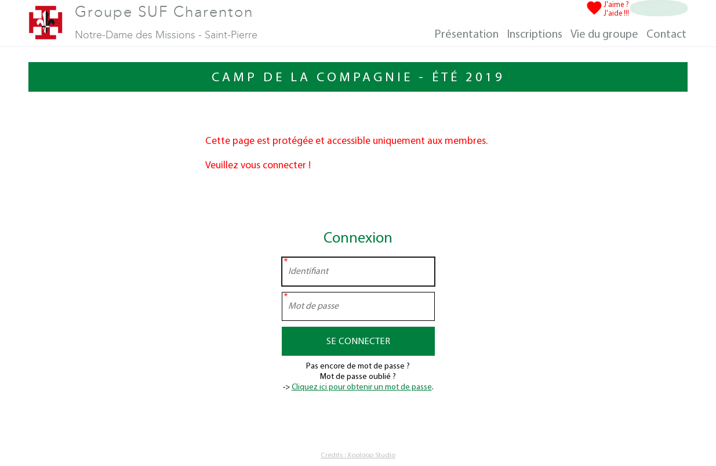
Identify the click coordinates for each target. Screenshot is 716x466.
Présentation (466, 35)
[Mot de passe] (358, 306)
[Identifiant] (358, 272)
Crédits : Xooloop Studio (358, 455)
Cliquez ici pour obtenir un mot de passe (362, 387)
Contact (666, 35)
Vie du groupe (604, 35)
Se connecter (657, 9)
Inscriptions (534, 35)
